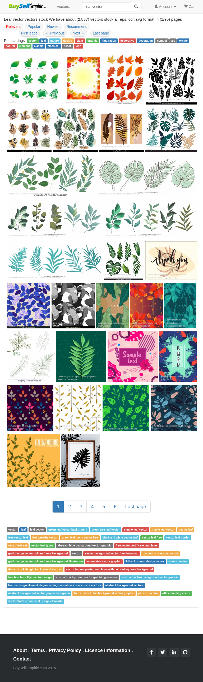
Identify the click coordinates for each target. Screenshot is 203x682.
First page (29, 33)
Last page (101, 33)
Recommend (76, 26)
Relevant (13, 26)
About (20, 650)
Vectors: (63, 7)
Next (78, 33)
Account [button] (165, 7)
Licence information (107, 650)
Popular (33, 26)
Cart (190, 6)
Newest (53, 26)
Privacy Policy (65, 650)
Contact (22, 659)
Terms (38, 650)
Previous (54, 33)
